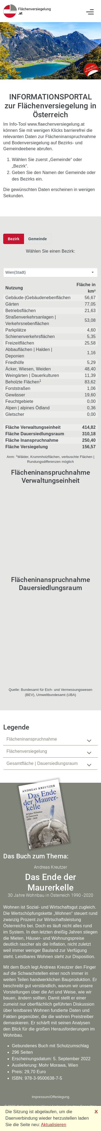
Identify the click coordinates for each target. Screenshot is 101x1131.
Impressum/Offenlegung (50, 1097)
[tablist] (50, 751)
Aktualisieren (53, 1124)
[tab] (50, 739)
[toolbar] (27, 239)
